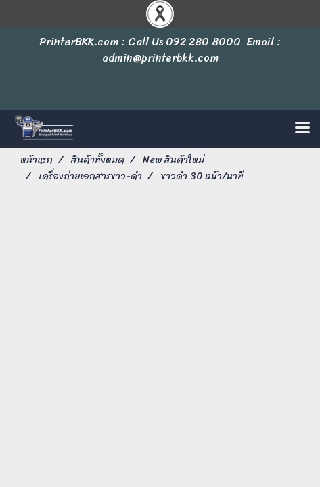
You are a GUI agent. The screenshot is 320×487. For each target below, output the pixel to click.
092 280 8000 (203, 41)
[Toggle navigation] (302, 128)
